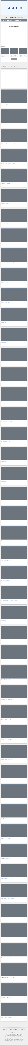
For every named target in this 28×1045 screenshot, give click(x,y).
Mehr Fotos (14, 59)
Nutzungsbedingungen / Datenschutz (17, 1029)
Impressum (5, 1029)
